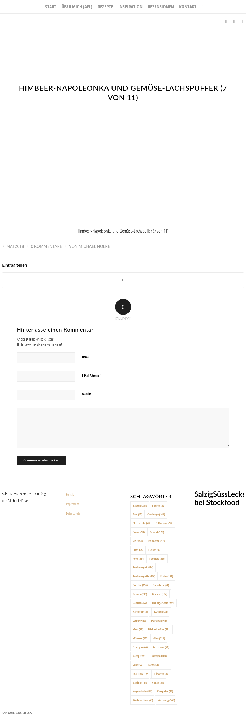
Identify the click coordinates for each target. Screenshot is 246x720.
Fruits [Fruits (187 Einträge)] (166, 576)
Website (86, 394)
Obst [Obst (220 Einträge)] (159, 638)
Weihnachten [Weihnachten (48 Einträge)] (143, 700)
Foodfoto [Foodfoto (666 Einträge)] (157, 558)
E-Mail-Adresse (91, 375)
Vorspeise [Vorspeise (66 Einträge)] (165, 691)
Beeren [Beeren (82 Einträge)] (158, 505)
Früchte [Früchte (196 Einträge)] (140, 585)
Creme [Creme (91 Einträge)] (139, 532)
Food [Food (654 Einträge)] (138, 558)
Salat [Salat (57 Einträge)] (138, 665)
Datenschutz (73, 513)
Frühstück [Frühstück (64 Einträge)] (161, 585)
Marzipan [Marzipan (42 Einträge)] (159, 620)
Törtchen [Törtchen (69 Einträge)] (161, 673)
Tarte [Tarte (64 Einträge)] (153, 665)
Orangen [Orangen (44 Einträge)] (140, 647)
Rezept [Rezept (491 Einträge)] (139, 656)
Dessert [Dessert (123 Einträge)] (157, 532)
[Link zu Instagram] (234, 21)
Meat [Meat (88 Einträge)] (138, 629)
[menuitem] (50, 6)
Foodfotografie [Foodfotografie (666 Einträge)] (144, 576)
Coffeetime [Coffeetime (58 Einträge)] (164, 523)
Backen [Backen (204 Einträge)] (140, 505)
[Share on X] (123, 280)
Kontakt (70, 494)
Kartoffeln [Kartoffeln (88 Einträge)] (141, 611)
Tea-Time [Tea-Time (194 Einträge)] (141, 673)
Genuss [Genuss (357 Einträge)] (140, 603)
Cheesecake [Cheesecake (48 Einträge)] (141, 523)
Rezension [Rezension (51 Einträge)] (161, 647)
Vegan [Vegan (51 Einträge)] (158, 682)
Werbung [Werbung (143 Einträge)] (166, 700)
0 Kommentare (46, 246)
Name (86, 356)
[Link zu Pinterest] (242, 21)
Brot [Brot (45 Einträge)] (137, 514)
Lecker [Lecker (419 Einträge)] (139, 620)
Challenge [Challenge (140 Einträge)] (156, 514)
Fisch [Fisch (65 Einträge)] (138, 550)
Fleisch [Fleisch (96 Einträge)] (154, 550)
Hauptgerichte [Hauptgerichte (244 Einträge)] (163, 603)
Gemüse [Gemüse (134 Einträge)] (159, 594)
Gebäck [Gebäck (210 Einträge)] (140, 594)
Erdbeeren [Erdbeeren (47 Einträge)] (156, 541)
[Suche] (201, 6)
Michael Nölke (94, 246)
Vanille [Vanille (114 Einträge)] (140, 682)
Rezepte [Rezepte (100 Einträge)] (159, 656)
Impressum (72, 504)
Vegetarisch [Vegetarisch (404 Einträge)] (142, 691)
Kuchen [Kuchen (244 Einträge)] (161, 611)
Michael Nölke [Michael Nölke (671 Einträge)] (159, 629)
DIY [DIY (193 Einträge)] (138, 541)
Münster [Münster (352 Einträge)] (140, 638)
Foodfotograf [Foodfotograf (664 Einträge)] (143, 567)
